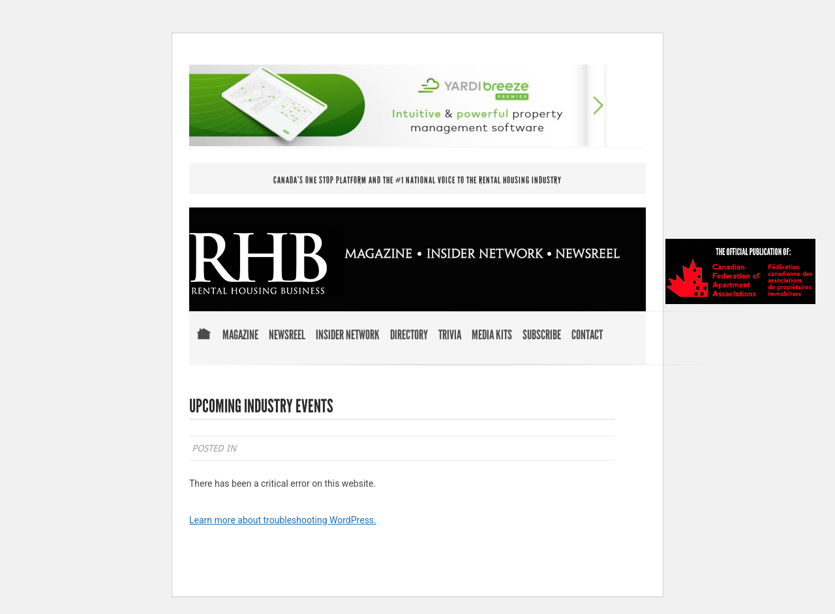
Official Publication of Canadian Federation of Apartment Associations (740, 271)
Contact (587, 335)
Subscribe (542, 335)
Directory (409, 335)
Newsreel (287, 335)
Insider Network (348, 335)
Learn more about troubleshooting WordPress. (282, 520)
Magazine (240, 335)
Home (203, 343)
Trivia (449, 335)
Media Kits (492, 335)
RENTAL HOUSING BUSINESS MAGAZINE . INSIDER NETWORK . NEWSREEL (406, 262)
